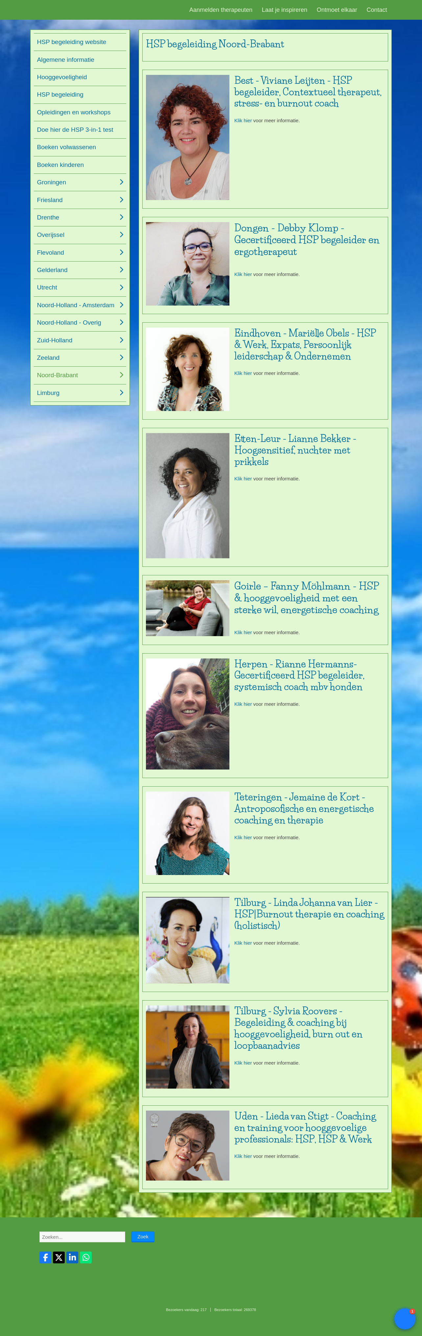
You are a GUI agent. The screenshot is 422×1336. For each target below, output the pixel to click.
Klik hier (243, 120)
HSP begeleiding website (71, 41)
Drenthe (48, 217)
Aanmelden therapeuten (220, 10)
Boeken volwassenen (66, 147)
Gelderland (52, 269)
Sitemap (195, 1325)
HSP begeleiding (60, 94)
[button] (404, 1318)
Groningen (51, 182)
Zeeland (48, 357)
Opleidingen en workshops (74, 112)
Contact (377, 10)
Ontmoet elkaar (337, 10)
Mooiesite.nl (224, 1325)
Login (208, 1325)
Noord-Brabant (57, 375)
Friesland (50, 199)
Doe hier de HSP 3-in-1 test (75, 129)
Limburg (48, 392)
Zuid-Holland (55, 340)
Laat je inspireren (284, 10)
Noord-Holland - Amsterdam (75, 305)
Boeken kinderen (60, 164)
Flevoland (50, 252)
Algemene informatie (65, 59)
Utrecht (47, 287)
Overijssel (50, 234)
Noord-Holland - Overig (69, 322)
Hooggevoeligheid (62, 77)
